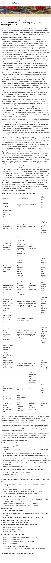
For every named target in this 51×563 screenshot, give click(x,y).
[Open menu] (3, 3)
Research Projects (5, 20)
